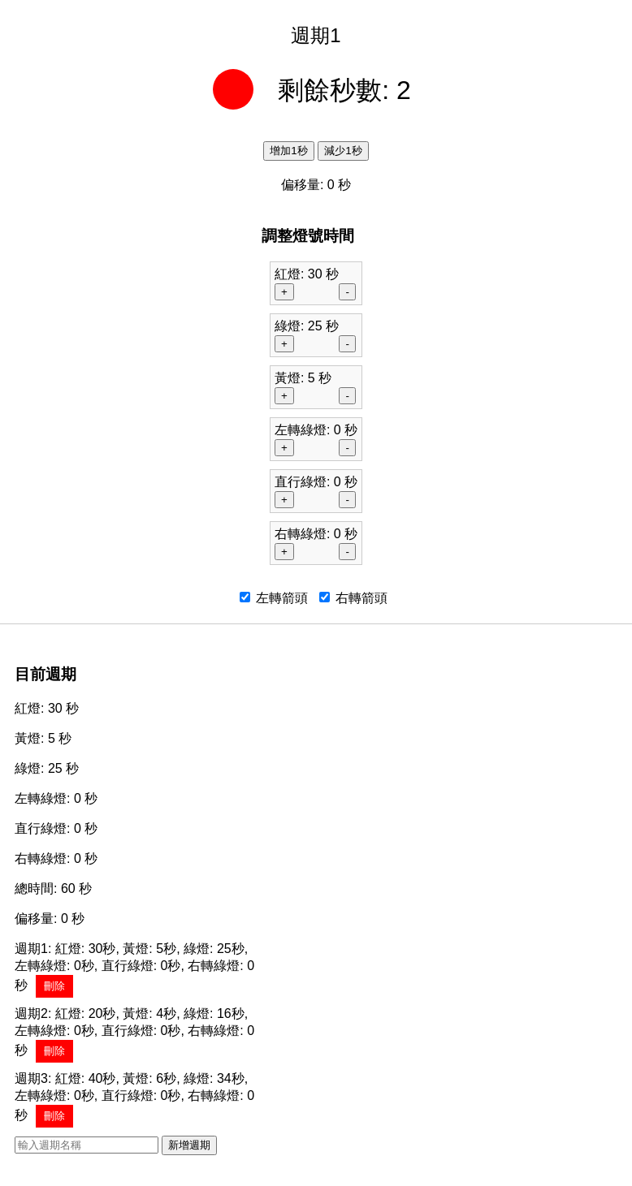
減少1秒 (342, 150)
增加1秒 (288, 150)
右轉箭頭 (353, 598)
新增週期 (189, 1145)
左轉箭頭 (274, 598)
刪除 (54, 986)
